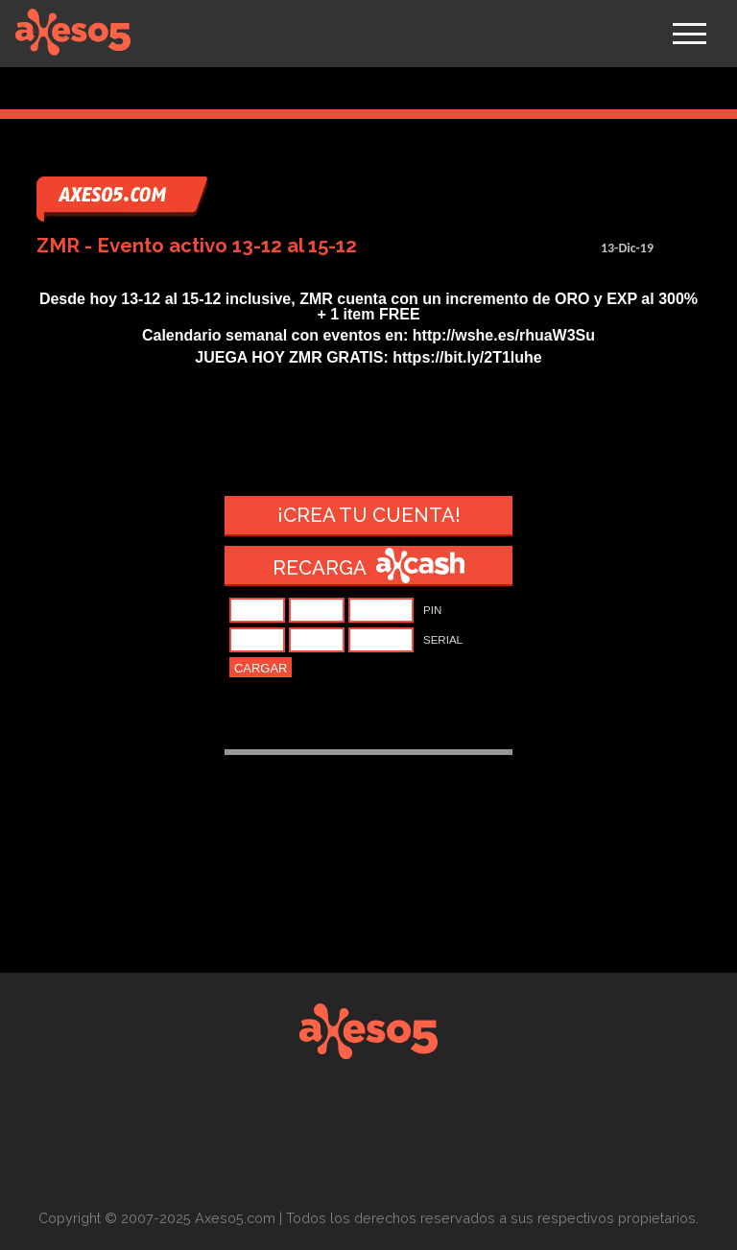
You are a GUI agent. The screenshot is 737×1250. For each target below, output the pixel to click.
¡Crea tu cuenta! (369, 515)
